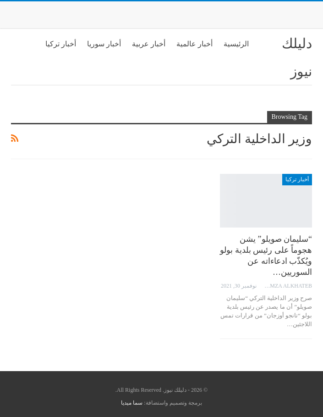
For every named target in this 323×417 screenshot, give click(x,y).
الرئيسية (236, 44)
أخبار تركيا (60, 44)
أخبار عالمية (194, 44)
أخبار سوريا (104, 44)
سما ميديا (131, 403)
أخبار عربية (148, 44)
